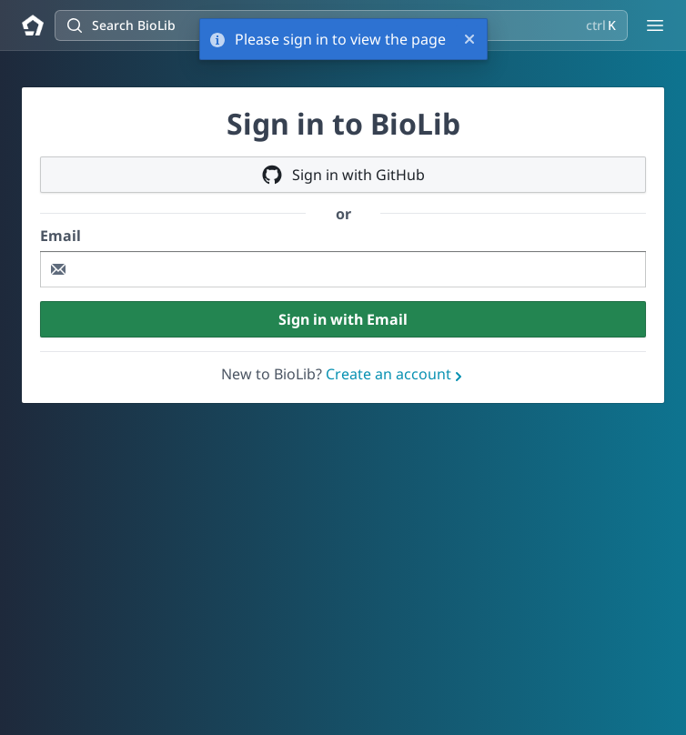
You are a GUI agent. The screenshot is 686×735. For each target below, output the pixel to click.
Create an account (396, 374)
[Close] (469, 39)
